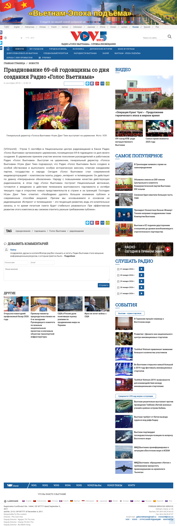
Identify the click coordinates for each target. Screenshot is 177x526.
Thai (157, 27)
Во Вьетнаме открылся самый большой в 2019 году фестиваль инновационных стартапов (153, 367)
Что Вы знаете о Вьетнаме (52, 494)
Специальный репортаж (55, 53)
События (126, 305)
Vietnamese (29, 27)
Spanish (147, 27)
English (17, 27)
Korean (113, 27)
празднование (22, 231)
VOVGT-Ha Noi (94, 485)
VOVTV (131, 485)
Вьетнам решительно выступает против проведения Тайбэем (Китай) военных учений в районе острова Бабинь (153, 404)
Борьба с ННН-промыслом (19, 57)
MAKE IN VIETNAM (126, 49)
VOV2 (45, 485)
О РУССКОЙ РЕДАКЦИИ (150, 519)
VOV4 (67, 485)
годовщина (40, 231)
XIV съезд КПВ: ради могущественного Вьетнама (125, 141)
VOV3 (56, 485)
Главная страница (14, 63)
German (65, 27)
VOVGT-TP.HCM (114, 485)
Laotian (124, 27)
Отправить (103, 285)
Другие (9, 293)
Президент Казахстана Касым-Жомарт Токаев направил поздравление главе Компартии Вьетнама (153, 213)
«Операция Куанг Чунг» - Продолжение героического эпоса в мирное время (139, 114)
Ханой (106, 53)
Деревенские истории (101, 49)
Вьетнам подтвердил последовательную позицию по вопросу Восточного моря (153, 435)
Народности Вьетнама (85, 53)
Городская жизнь (58, 49)
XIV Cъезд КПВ (36, 49)
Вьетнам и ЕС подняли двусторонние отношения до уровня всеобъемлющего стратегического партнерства (153, 228)
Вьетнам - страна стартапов (129, 313)
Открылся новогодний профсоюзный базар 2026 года (16, 316)
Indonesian (77, 27)
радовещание (77, 231)
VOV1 (34, 485)
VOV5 (79, 485)
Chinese (42, 27)
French (54, 27)
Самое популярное (139, 156)
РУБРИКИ (44, 57)
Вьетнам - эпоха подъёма (128, 53)
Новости (19, 49)
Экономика (78, 49)
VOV (127, 519)
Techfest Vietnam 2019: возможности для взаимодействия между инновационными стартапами (152, 383)
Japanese (91, 27)
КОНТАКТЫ (168, 519)
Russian (136, 27)
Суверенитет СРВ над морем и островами (135, 396)
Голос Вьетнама (57, 231)
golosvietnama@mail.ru (146, 517)
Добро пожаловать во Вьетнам (22, 53)
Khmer (102, 27)
